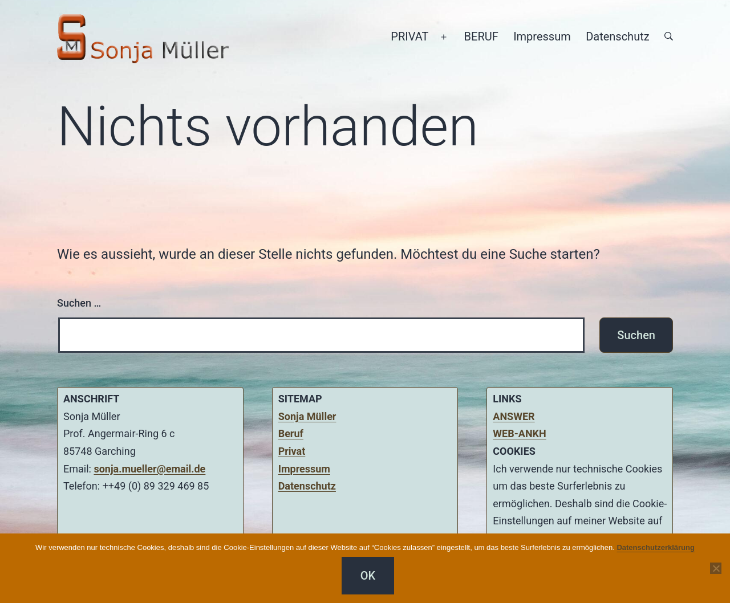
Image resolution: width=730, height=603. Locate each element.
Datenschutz (618, 36)
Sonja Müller (307, 416)
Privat (292, 451)
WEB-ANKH (519, 433)
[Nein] (715, 568)
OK (367, 575)
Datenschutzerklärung (656, 547)
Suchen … (79, 303)
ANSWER (513, 416)
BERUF (481, 36)
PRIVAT (409, 36)
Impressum (542, 36)
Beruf (290, 433)
